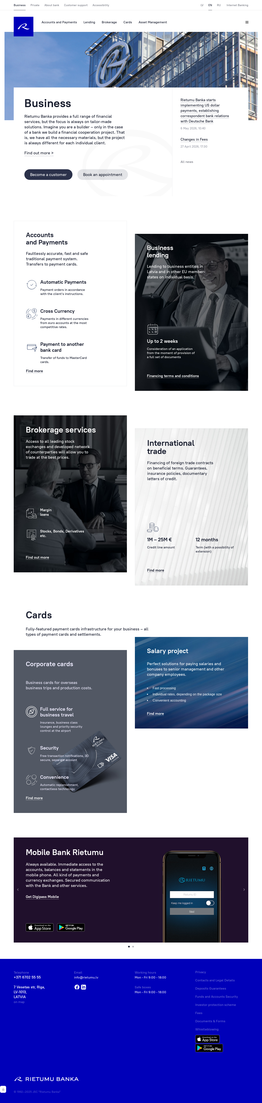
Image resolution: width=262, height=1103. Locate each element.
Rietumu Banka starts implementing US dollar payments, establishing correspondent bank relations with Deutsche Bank (205, 110)
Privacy (200, 972)
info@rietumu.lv (86, 977)
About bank (51, 5)
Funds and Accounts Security (216, 996)
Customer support (76, 5)
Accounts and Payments (59, 22)
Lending (89, 22)
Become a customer (48, 174)
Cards (127, 22)
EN (210, 5)
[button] (129, 946)
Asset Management (153, 22)
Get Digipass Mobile (42, 896)
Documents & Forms (210, 1021)
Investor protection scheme (215, 1005)
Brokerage (109, 22)
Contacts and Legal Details (215, 980)
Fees (198, 1013)
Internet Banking (237, 5)
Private (35, 5)
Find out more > (39, 152)
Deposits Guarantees (210, 988)
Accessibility (101, 5)
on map (19, 1002)
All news (187, 162)
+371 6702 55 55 (27, 977)
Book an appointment (102, 174)
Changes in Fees (194, 139)
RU (219, 5)
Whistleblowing (207, 1029)
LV (202, 5)
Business (20, 5)
